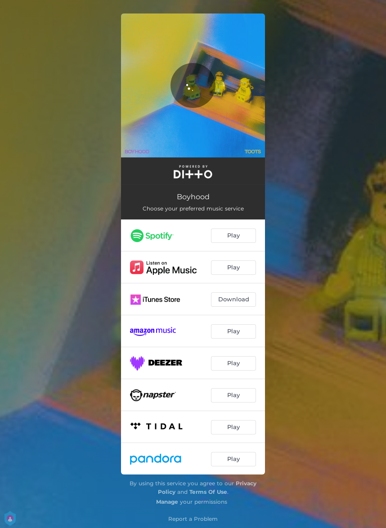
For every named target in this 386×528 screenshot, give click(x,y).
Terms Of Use (208, 491)
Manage (167, 501)
